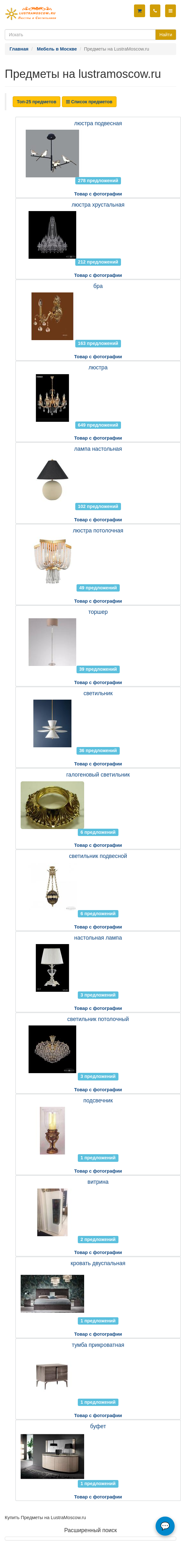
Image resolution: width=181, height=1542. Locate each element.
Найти (165, 34)
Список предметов (89, 101)
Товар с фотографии (98, 193)
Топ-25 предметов (36, 101)
